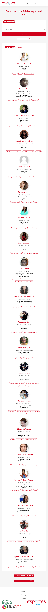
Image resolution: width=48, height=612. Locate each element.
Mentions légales (23, 595)
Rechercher (24, 34)
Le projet (28, 3)
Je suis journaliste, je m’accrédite (24, 575)
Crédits (24, 598)
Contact (23, 591)
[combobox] (24, 23)
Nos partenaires (37, 3)
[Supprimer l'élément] (14, 21)
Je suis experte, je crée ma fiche (24, 581)
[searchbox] (24, 25)
